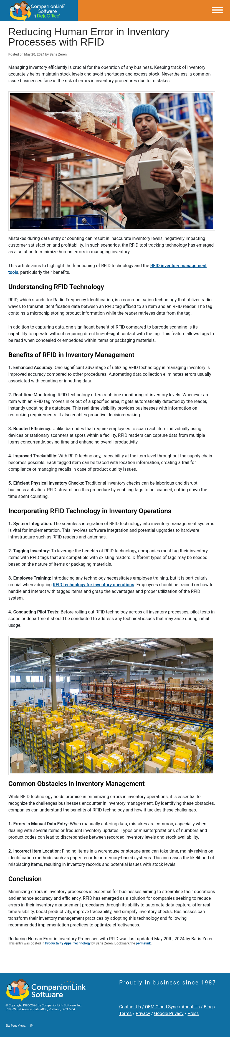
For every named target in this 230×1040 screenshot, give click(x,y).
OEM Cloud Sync (161, 1006)
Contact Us (130, 1006)
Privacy (143, 1013)
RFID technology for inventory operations (93, 584)
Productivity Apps (58, 943)
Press (193, 1013)
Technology (82, 943)
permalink (143, 943)
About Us (191, 1006)
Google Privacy (168, 1013)
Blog (208, 1006)
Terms (125, 1013)
